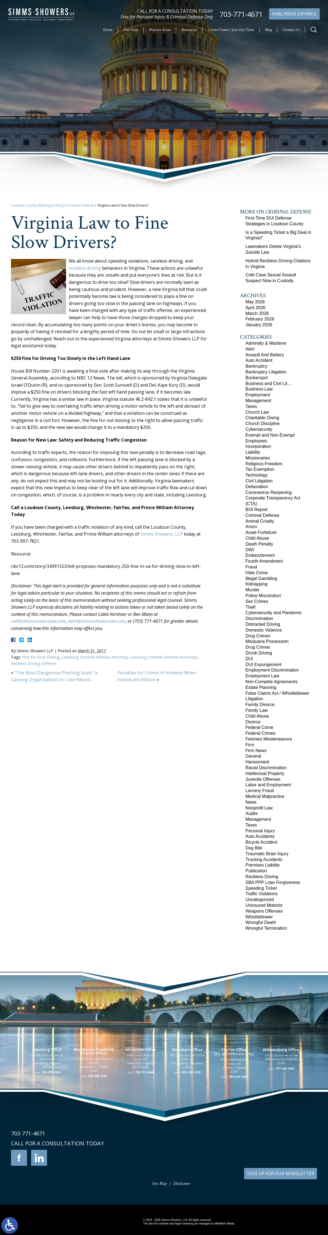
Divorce (252, 722)
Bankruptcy (256, 366)
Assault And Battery (264, 354)
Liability (252, 452)
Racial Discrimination (265, 767)
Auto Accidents (260, 836)
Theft (250, 607)
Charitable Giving (262, 417)
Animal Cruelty (259, 521)
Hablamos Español (294, 14)
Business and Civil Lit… (268, 383)
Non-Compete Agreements (271, 681)
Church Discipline (262, 423)
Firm (249, 744)
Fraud (251, 567)
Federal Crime (259, 727)
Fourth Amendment (264, 561)
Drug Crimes (257, 635)
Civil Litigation (259, 481)
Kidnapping (256, 584)
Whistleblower (259, 917)
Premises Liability (262, 865)
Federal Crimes (260, 733)
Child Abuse (257, 538)
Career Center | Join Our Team (231, 29)
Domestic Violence (263, 630)
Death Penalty (259, 544)
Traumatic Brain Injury (266, 853)
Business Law (259, 389)
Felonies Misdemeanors (268, 739)
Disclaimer (181, 1183)
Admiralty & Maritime (265, 343)
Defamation (256, 486)
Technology (256, 475)
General (253, 756)
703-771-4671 (241, 14)
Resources (189, 29)
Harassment (257, 762)
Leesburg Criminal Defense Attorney (94, 657)
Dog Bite (253, 848)
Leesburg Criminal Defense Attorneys (163, 657)
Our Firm (131, 29)
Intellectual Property (264, 773)
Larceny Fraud (259, 790)
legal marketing (184, 1223)
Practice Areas (160, 29)
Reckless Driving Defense (33, 663)
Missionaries (257, 458)
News (250, 802)
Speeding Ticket (261, 888)
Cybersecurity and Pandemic (273, 612)
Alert (250, 349)
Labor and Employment (268, 784)
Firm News (255, 750)
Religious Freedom (263, 463)
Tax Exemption (259, 469)
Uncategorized (259, 899)
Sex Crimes (256, 601)
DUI (249, 658)
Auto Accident (258, 360)
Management (258, 400)
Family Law (256, 710)
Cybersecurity (258, 429)
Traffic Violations (261, 893)
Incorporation (258, 446)
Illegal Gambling (261, 578)
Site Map (159, 1183)
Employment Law (262, 675)
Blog (268, 29)
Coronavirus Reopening (268, 492)
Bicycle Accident (261, 842)
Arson (251, 526)
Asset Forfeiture (261, 532)
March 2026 (257, 313)
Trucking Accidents (263, 859)
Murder (252, 589)
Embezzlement (260, 555)
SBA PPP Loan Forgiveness (272, 882)
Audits (251, 813)
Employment (257, 394)
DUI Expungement (263, 664)
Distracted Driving (262, 624)
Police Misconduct (263, 595)
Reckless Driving (261, 876)
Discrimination (259, 618)
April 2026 (255, 307)
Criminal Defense (80, 205)
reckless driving (85, 268)
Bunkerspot (256, 377)
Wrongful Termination (266, 928)
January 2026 (258, 324)
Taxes (251, 406)
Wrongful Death (260, 922)
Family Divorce (260, 704)
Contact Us (291, 29)
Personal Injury (260, 830)
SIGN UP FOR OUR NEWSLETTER (280, 1173)
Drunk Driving (258, 653)
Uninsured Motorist (263, 905)
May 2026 (255, 302)
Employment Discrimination (272, 670)
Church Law (257, 412)
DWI (249, 549)
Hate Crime (256, 572)
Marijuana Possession (267, 641)
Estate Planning (260, 687)
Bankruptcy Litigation (265, 372)
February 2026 (259, 319)
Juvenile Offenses (262, 779)
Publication (256, 870)
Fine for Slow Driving (40, 657)
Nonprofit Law (259, 808)
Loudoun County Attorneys (32, 205)
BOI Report (256, 509)
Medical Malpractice (264, 796)
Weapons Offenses (264, 911)
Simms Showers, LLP (161, 534)
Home (108, 29)
